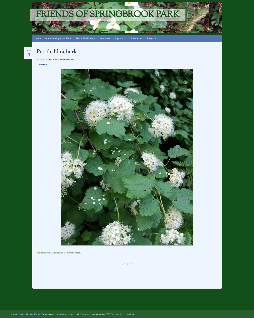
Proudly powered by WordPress (25, 314)
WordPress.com (66, 314)
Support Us (121, 38)
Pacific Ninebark (67, 59)
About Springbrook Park (58, 38)
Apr (29, 51)
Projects (151, 38)
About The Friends (85, 38)
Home (38, 38)
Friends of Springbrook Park (107, 15)
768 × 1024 (52, 59)
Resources (136, 38)
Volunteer (105, 38)
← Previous (42, 65)
